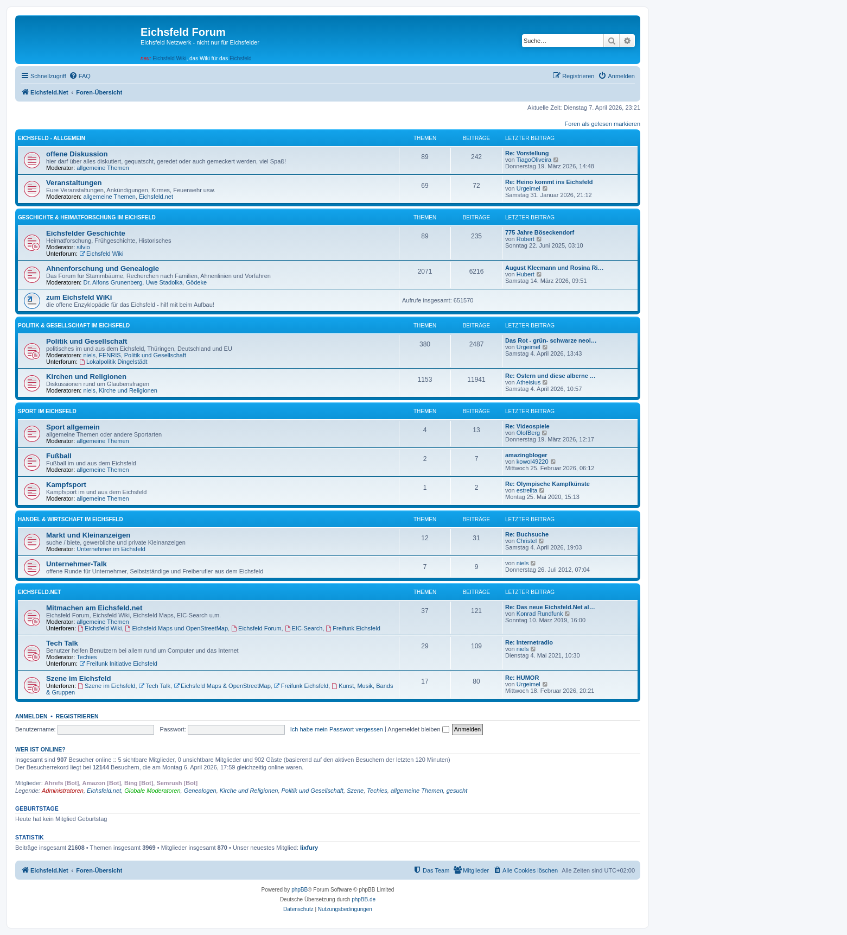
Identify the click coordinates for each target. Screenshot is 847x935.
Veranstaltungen (74, 183)
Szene (355, 790)
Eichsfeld (241, 58)
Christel (527, 541)
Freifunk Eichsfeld (353, 628)
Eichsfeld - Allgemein (51, 138)
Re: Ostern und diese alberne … (550, 375)
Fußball (59, 456)
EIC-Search (304, 628)
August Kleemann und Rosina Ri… (554, 267)
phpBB (299, 890)
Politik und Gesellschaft (87, 341)
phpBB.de (363, 899)
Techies (87, 657)
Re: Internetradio (529, 642)
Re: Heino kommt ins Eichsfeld (549, 182)
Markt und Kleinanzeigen (88, 535)
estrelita (527, 490)
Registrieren (77, 716)
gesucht (457, 790)
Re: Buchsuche (527, 534)
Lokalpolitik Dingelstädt (113, 361)
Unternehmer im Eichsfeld (111, 549)
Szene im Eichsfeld (78, 678)
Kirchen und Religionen (86, 376)
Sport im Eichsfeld (47, 411)
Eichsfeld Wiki (169, 58)
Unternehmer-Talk (76, 564)
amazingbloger (526, 455)
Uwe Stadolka (163, 282)
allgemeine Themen (103, 168)
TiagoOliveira (534, 159)
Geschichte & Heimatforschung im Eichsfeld (87, 217)
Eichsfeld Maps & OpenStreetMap (222, 686)
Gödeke (196, 282)
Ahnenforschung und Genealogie (102, 268)
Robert (525, 239)
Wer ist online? (40, 749)
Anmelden (31, 716)
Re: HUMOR (522, 677)
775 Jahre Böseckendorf (539, 232)
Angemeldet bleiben (418, 729)
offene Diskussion (77, 154)
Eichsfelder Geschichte (85, 233)
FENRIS (109, 355)
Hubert (525, 274)
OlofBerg (528, 432)
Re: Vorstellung (527, 153)
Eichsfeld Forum (256, 628)
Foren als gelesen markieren (602, 124)
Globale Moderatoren (152, 790)
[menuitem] (80, 76)
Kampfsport (66, 485)
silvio (83, 247)
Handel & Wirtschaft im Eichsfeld (70, 519)
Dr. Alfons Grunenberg (113, 282)
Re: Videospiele (527, 426)
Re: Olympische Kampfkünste (547, 484)
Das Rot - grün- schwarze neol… (551, 340)
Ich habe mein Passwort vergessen (336, 729)
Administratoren (63, 790)
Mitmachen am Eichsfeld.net (94, 608)
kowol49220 (533, 461)
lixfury (309, 847)
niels (90, 355)
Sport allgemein (73, 427)
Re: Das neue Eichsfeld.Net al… (550, 607)
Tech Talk (62, 643)
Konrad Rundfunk (540, 613)
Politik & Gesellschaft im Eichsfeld (74, 325)
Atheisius (529, 382)
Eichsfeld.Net (39, 592)
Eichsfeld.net (156, 196)
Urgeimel (528, 188)
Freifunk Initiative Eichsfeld (118, 663)
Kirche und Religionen (128, 390)
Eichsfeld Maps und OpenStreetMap (176, 628)
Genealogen (200, 790)
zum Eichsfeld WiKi (79, 297)
